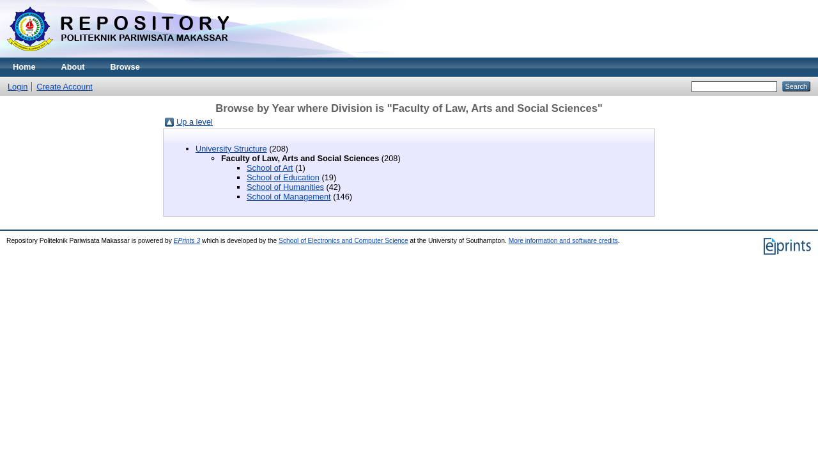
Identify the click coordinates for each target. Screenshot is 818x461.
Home (24, 67)
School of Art (270, 168)
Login (17, 86)
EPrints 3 (187, 240)
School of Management (289, 196)
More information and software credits (563, 240)
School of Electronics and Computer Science (343, 240)
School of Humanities (285, 187)
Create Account (64, 86)
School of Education (283, 177)
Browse (125, 67)
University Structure (231, 148)
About (73, 67)
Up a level (194, 122)
